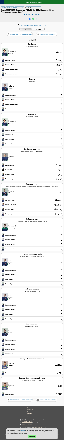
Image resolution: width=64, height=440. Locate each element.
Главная (3, 6)
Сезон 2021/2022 (19, 6)
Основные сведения (32, 407)
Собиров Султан (10, 60)
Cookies (23, 430)
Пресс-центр (30, 413)
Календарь (37, 14)
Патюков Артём (9, 174)
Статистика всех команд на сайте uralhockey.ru (32, 25)
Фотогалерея (30, 414)
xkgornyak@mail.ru (27, 424)
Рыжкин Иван (9, 170)
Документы (30, 409)
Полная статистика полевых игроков (21, 34)
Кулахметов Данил (12, 52)
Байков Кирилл (9, 139)
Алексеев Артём (9, 135)
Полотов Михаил (10, 65)
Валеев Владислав (10, 179)
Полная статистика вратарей (48, 34)
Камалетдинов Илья (11, 74)
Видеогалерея (30, 416)
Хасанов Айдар (11, 365)
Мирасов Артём (9, 373)
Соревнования (10, 6)
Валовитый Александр (11, 69)
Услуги (28, 411)
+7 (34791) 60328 (27, 422)
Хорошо (32, 437)
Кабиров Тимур (9, 209)
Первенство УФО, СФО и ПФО (33, 6)
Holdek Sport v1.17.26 (39, 427)
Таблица (28, 14)
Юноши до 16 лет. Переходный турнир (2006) (13, 7)
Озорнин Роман (9, 144)
